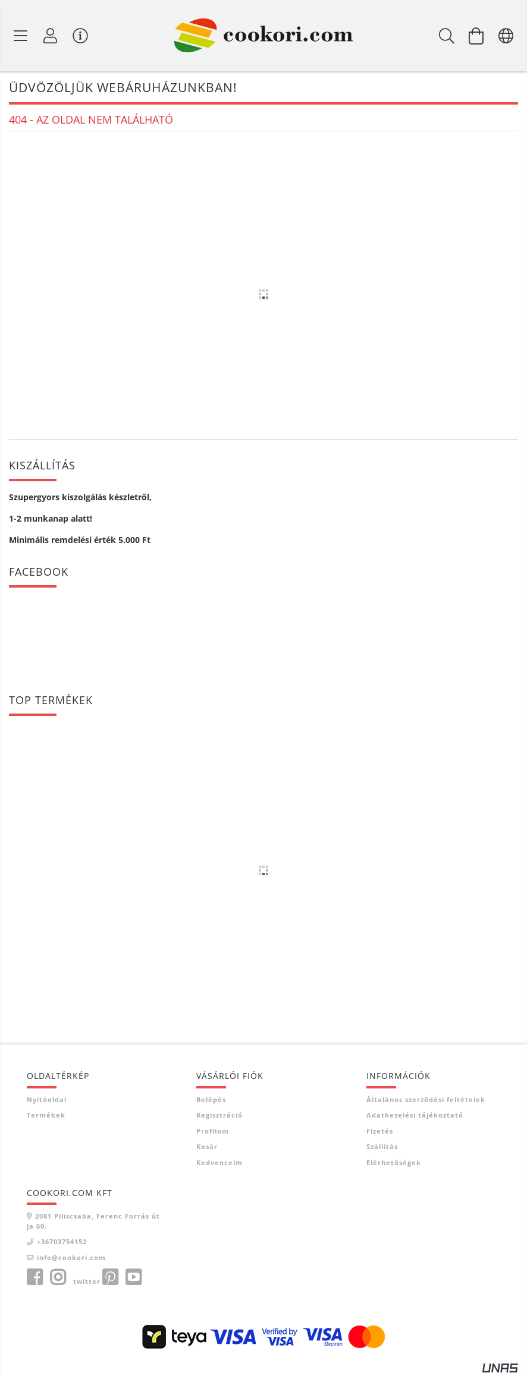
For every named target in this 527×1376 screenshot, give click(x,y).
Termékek (46, 1114)
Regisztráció (219, 1114)
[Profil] (50, 36)
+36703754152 (62, 1241)
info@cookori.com (71, 1257)
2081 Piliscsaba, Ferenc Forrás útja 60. (93, 1220)
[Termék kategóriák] (21, 36)
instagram (57, 1277)
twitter (87, 1281)
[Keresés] (447, 36)
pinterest (110, 1277)
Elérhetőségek (393, 1162)
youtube (133, 1277)
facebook (34, 1277)
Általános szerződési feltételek (425, 1099)
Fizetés (379, 1130)
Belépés (211, 1099)
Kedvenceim (219, 1162)
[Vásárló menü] (80, 36)
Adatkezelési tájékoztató (414, 1114)
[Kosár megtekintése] (476, 36)
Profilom (212, 1130)
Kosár (207, 1146)
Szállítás (382, 1146)
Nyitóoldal (47, 1099)
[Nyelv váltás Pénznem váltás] (506, 36)
